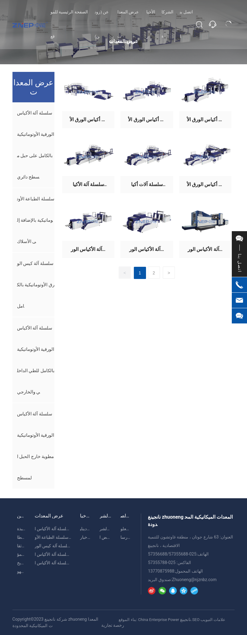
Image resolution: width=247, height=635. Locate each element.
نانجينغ (185, 619)
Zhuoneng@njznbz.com (194, 579)
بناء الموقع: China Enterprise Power (149, 619)
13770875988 (161, 571)
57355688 (178, 554)
